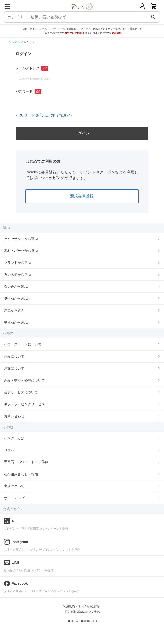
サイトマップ (14, 498)
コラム (9, 450)
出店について (14, 486)
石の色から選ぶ (16, 286)
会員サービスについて (21, 392)
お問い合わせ (14, 416)
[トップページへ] (82, 11)
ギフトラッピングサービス (24, 404)
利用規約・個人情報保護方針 (82, 606)
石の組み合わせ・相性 (21, 474)
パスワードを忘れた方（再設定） (45, 115)
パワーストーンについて (22, 344)
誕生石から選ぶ (16, 298)
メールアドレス (32, 68)
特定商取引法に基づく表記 (82, 611)
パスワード (28, 91)
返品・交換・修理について (24, 380)
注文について (14, 368)
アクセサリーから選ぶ (21, 239)
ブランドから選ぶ (17, 263)
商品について (14, 356)
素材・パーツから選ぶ (21, 251)
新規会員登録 (82, 196)
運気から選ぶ (14, 310)
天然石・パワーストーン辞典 (26, 462)
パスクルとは (14, 438)
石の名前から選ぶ (17, 275)
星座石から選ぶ (16, 322)
